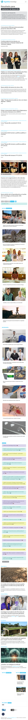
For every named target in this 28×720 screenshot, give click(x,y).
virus (17, 616)
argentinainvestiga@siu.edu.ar (11, 717)
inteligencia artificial (15, 666)
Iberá (18, 76)
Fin (15, 201)
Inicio (2, 201)
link (17, 445)
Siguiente (12, 201)
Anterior (6, 201)
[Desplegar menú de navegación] (25, 2)
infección (13, 616)
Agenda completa (6, 561)
